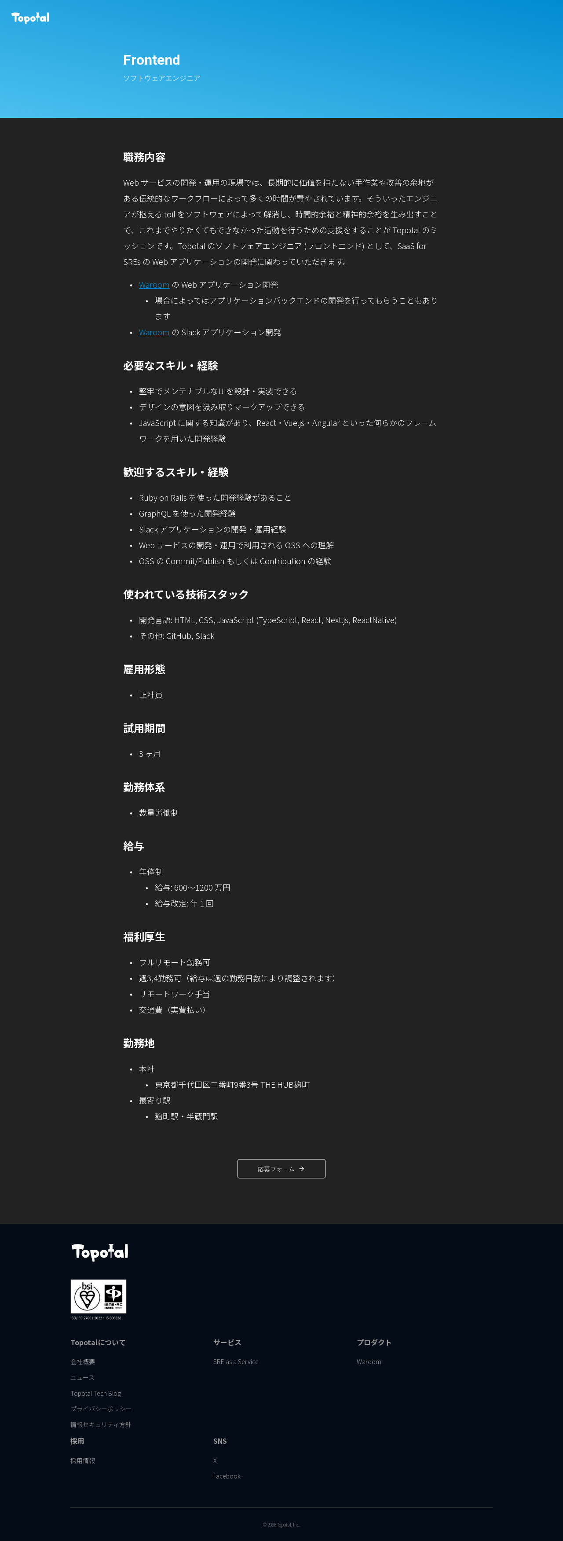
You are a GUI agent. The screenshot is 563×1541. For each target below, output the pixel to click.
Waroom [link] (154, 360)
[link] (311, 18)
